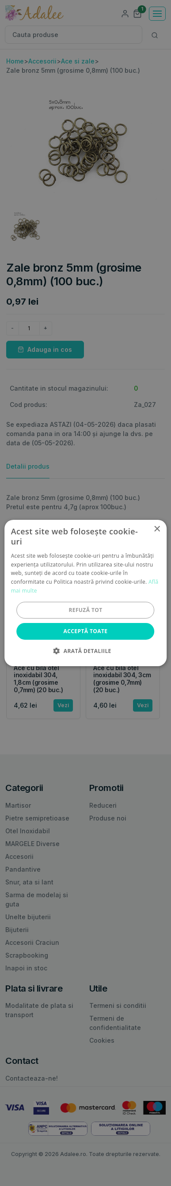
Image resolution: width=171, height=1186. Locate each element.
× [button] (156, 529)
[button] (85, 650)
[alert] (85, 593)
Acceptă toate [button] (86, 631)
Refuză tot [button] (85, 610)
